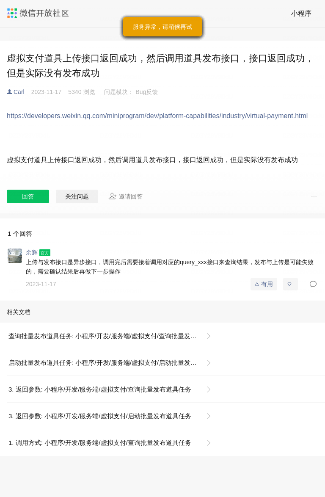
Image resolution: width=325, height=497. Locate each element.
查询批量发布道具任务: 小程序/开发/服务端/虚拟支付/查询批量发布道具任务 (113, 336)
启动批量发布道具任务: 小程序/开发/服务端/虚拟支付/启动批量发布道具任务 (113, 362)
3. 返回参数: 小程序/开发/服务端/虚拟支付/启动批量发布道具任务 (99, 416)
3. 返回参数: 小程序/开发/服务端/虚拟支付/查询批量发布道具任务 (99, 389)
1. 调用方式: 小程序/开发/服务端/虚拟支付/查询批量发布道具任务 (99, 442)
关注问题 (77, 196)
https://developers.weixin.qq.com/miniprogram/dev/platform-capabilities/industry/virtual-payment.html (157, 115)
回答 (28, 196)
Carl (19, 91)
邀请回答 (125, 196)
